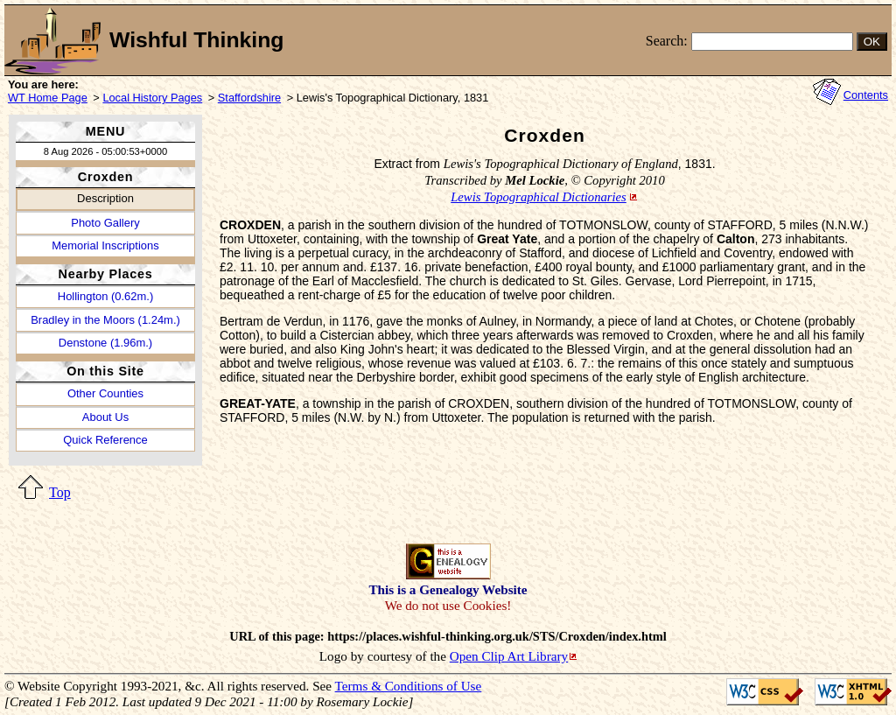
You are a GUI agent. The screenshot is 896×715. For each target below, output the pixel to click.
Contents (866, 95)
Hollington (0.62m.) (105, 296)
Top (60, 492)
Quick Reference (105, 439)
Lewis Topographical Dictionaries (538, 197)
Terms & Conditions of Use (408, 685)
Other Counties (105, 393)
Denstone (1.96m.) (105, 342)
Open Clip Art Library (509, 655)
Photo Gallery (105, 222)
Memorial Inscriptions (105, 245)
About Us (105, 417)
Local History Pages (152, 97)
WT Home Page (48, 97)
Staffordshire (249, 97)
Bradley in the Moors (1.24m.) (105, 319)
